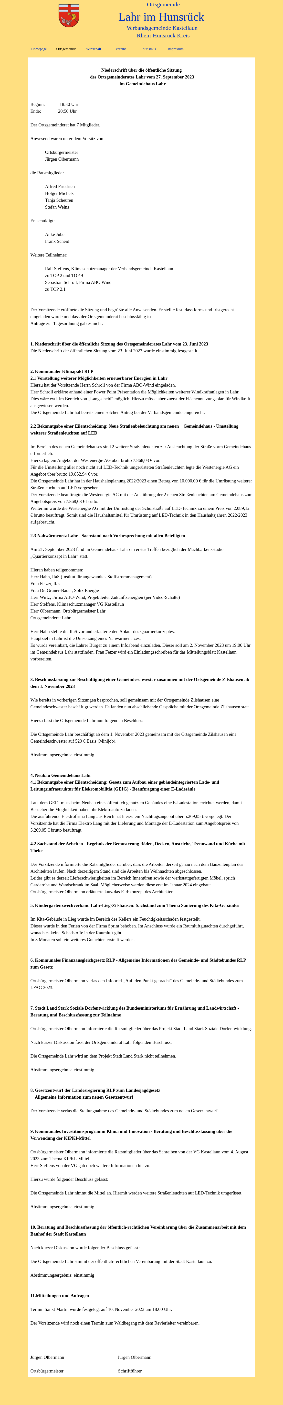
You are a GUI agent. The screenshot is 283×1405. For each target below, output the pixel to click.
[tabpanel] (142, 717)
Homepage (39, 49)
